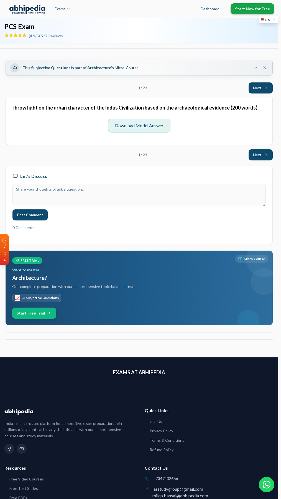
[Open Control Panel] (4, 249)
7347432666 (167, 478)
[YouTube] (22, 449)
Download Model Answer (139, 125)
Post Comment (30, 214)
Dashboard (210, 8)
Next (260, 87)
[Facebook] (9, 449)
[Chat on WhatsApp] (266, 484)
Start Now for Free (252, 8)
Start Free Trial (34, 313)
